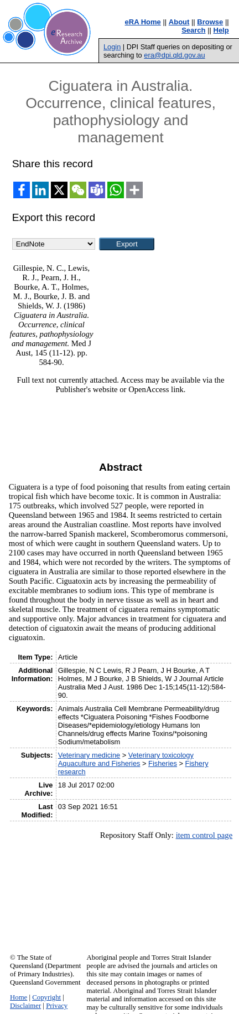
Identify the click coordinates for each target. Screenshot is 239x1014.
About (179, 22)
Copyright (46, 997)
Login (112, 47)
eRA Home (143, 22)
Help (221, 30)
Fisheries (162, 763)
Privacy (56, 1006)
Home (18, 997)
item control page (204, 835)
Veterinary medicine (89, 755)
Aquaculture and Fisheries (99, 763)
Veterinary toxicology (161, 755)
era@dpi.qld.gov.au (174, 55)
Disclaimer (25, 1006)
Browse (210, 22)
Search (193, 30)
